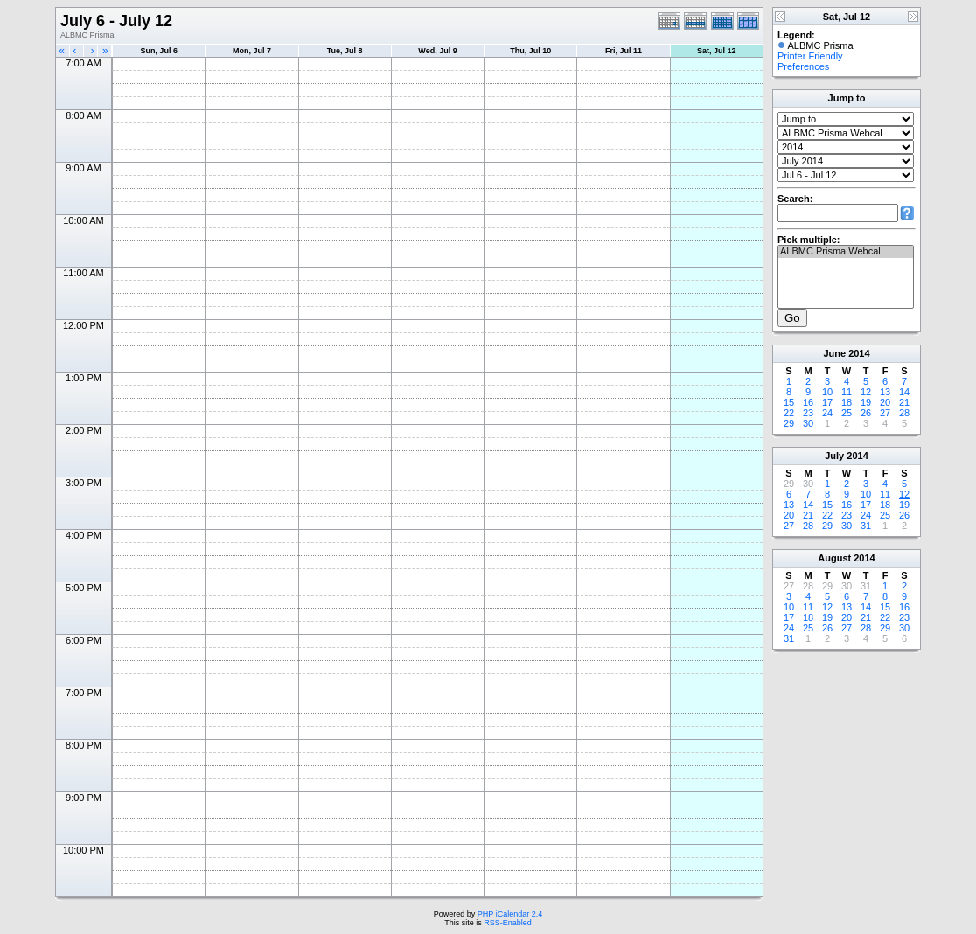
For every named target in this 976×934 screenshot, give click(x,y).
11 (846, 392)
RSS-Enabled (508, 922)
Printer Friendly (810, 56)
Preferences (803, 66)
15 (789, 402)
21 (904, 402)
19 (866, 402)
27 (885, 413)
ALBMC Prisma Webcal (845, 252)
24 (827, 413)
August (834, 558)
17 (827, 402)
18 (846, 402)
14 (904, 392)
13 (885, 392)
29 (789, 423)
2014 (858, 353)
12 (866, 392)
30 (808, 423)
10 (827, 392)
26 (866, 413)
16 (808, 402)
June (834, 353)
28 (904, 413)
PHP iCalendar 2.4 (510, 914)
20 (885, 402)
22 (789, 413)
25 (846, 413)
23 (808, 413)
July (834, 455)
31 (866, 525)
